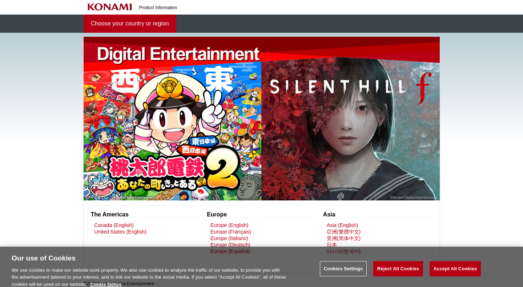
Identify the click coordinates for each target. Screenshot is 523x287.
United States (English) (120, 232)
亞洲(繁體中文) (344, 232)
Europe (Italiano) (229, 238)
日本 (332, 245)
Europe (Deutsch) (230, 245)
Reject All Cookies (398, 270)
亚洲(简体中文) (344, 238)
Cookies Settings (343, 270)
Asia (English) (342, 225)
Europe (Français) (230, 232)
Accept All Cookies (455, 270)
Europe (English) (229, 225)
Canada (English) (114, 225)
